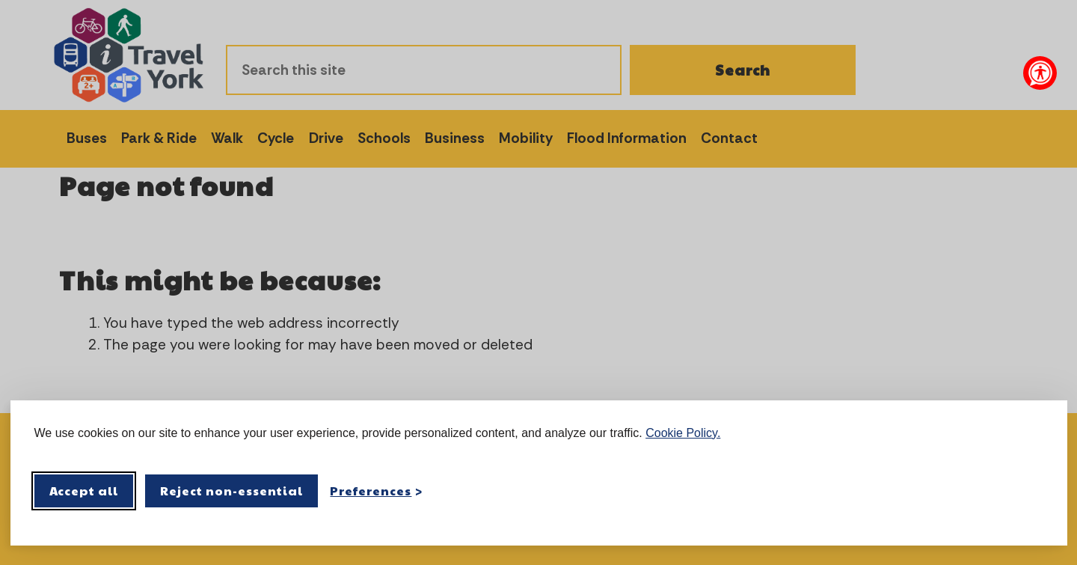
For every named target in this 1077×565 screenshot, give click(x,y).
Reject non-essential (231, 490)
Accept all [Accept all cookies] (84, 490)
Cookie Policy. (682, 433)
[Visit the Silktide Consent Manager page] (1034, 491)
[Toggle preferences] (376, 490)
